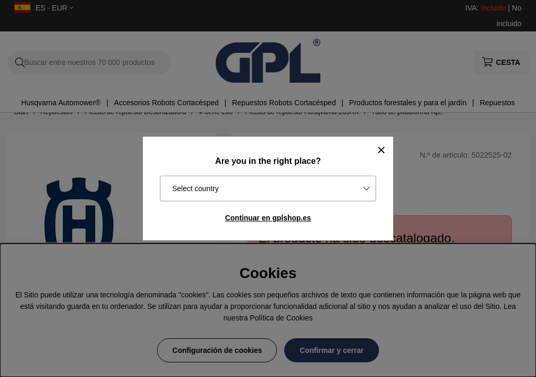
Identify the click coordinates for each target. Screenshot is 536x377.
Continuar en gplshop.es (268, 218)
